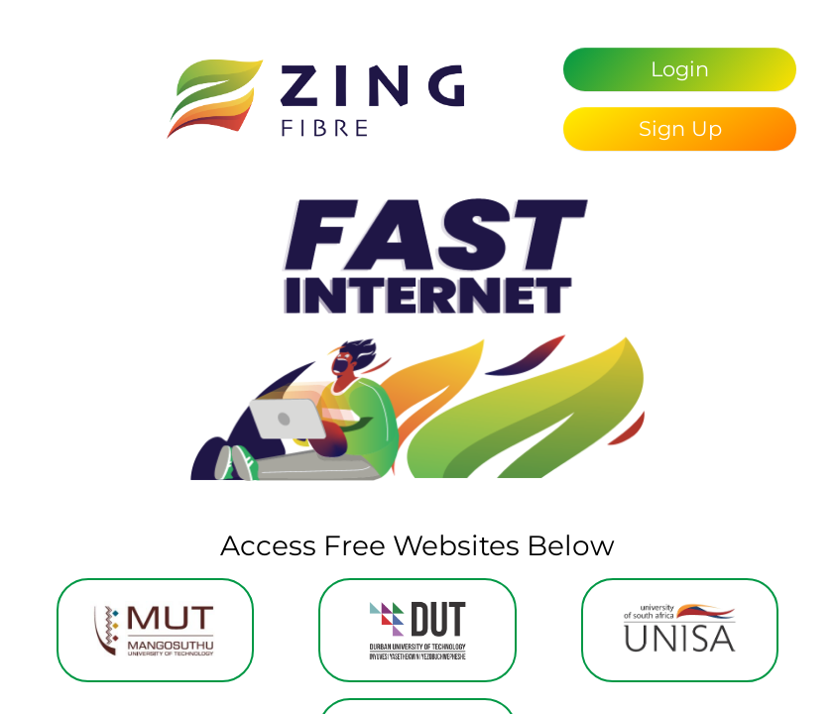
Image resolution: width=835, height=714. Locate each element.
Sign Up (680, 128)
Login (680, 69)
